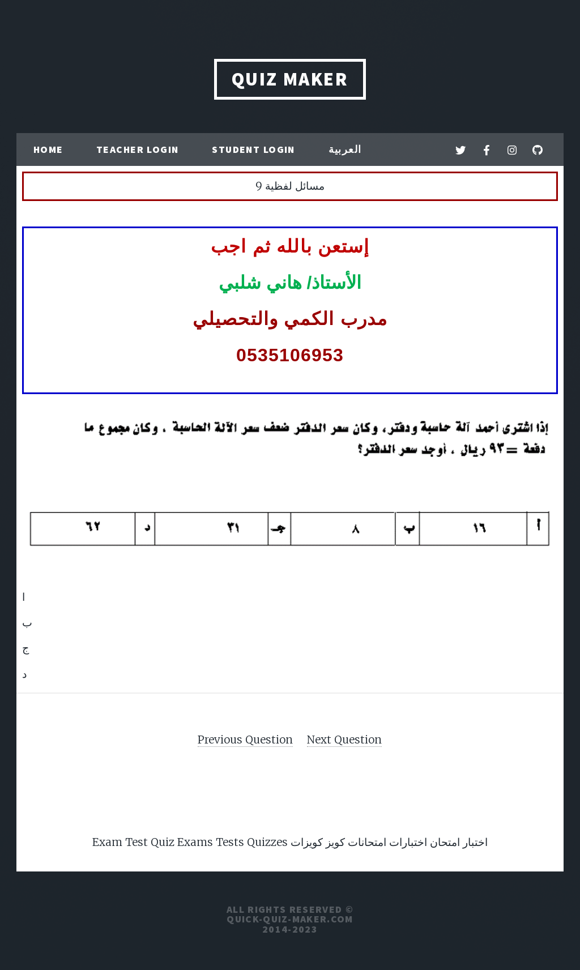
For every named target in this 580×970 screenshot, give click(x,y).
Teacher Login (137, 149)
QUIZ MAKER (290, 79)
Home (48, 149)
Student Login (253, 149)
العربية (345, 149)
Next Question (344, 739)
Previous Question (245, 739)
